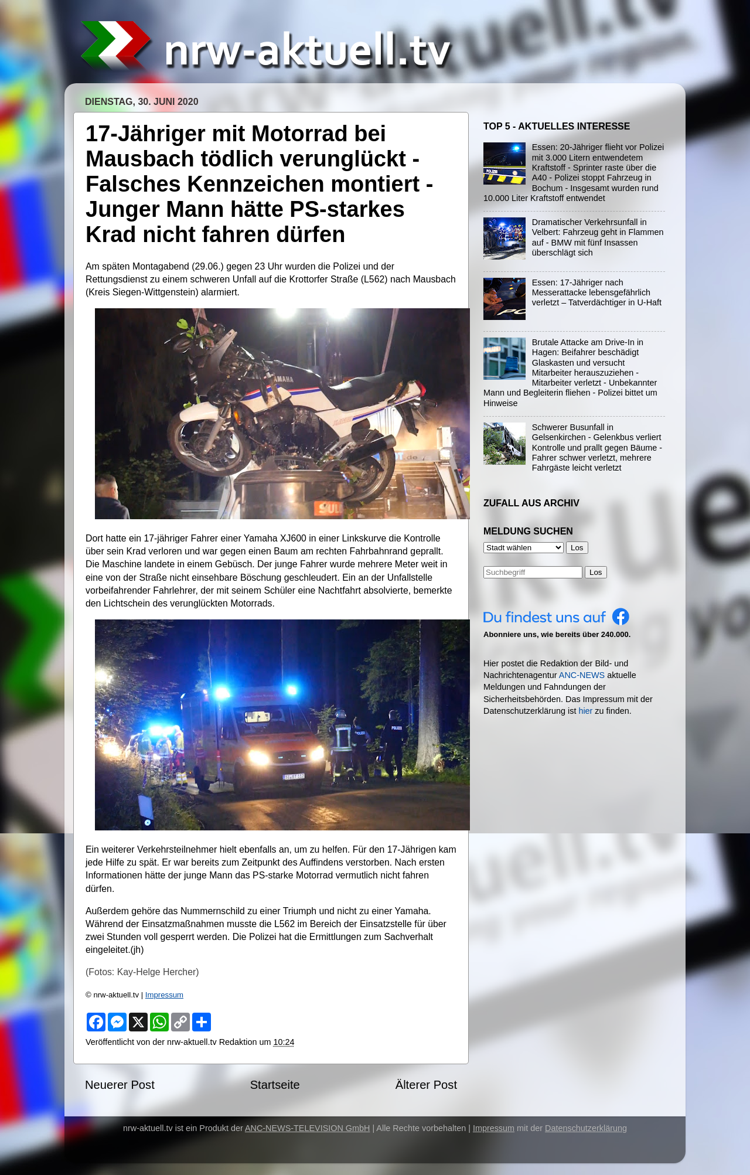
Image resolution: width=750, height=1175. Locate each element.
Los (595, 572)
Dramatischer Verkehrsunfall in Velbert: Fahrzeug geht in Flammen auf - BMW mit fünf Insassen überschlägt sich (598, 237)
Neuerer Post (120, 1084)
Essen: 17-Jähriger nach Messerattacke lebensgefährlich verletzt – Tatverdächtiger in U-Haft (597, 293)
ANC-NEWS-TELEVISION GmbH (307, 1128)
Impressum (164, 994)
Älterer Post (426, 1084)
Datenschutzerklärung (586, 1128)
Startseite (275, 1084)
